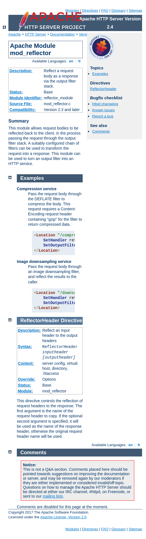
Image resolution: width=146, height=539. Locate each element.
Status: (16, 92)
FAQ (104, 10)
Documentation (62, 34)
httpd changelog (105, 104)
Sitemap (135, 10)
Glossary (118, 10)
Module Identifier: (26, 98)
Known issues (103, 110)
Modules (72, 10)
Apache (14, 34)
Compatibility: (23, 109)
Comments (101, 131)
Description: (21, 71)
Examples (100, 74)
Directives (90, 10)
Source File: (21, 104)
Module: (25, 391)
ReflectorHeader (103, 89)
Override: (26, 379)
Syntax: (25, 346)
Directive (71, 320)
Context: (26, 363)
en (71, 61)
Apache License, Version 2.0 (63, 517)
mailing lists (53, 496)
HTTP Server (35, 34)
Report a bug (102, 116)
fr (79, 61)
